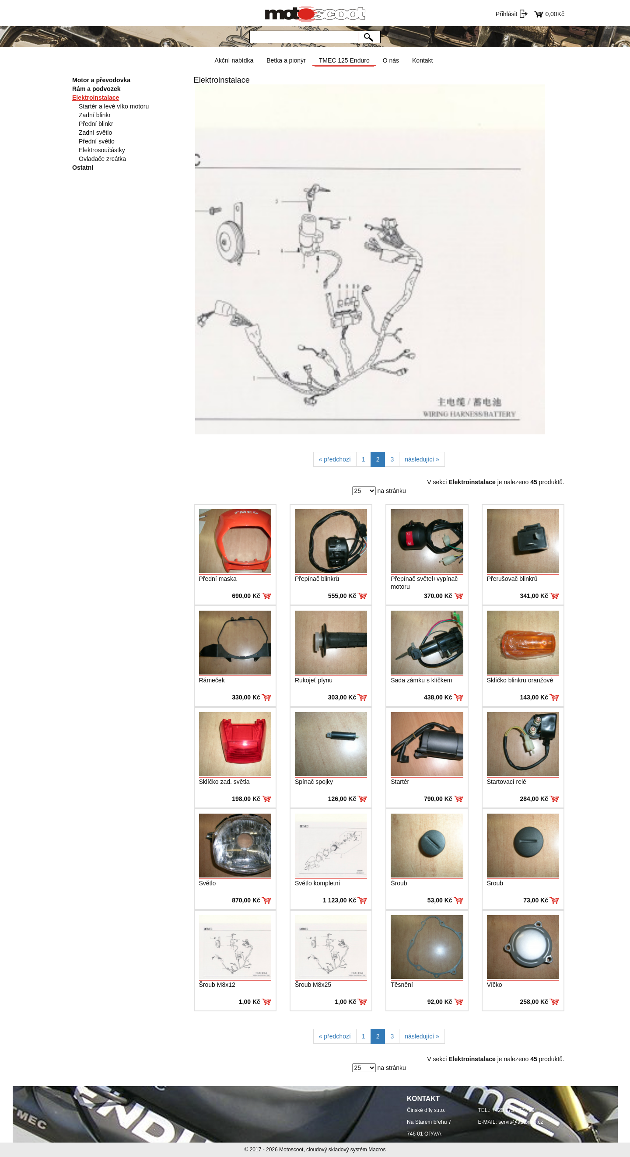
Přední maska (218, 578)
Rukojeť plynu (313, 680)
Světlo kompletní (317, 883)
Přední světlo (97, 141)
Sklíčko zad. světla (224, 781)
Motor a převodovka (101, 80)
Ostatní (82, 167)
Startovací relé (506, 781)
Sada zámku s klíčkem (421, 680)
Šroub (399, 883)
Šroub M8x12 (217, 984)
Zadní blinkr (95, 115)
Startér (400, 781)
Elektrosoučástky (102, 150)
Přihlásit (507, 13)
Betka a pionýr (286, 60)
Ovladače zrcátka (102, 158)
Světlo (207, 883)
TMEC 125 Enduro (344, 60)
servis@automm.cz (520, 1122)
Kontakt (422, 60)
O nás (391, 60)
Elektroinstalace (95, 97)
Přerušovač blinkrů (512, 578)
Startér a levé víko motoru (114, 106)
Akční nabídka (233, 60)
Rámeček (212, 680)
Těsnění (402, 984)
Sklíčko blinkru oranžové (520, 680)
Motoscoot (291, 1150)
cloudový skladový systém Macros (345, 1150)
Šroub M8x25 (313, 984)
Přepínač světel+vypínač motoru (424, 582)
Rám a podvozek (96, 88)
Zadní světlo (95, 132)
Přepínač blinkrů (317, 578)
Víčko (494, 984)
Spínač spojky (314, 781)
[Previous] (335, 459)
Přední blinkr (96, 123)
